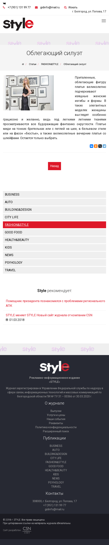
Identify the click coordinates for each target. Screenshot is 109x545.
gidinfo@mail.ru (50, 7)
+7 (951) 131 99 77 (19, 7)
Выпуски (56, 410)
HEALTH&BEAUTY (17, 240)
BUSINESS (12, 194)
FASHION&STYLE (17, 225)
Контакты (54, 493)
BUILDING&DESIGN (18, 209)
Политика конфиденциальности (56, 427)
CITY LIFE (11, 217)
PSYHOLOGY (13, 262)
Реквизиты (56, 423)
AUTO (9, 202)
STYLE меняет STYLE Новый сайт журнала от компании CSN (49, 315)
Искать (73, 7)
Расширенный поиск (56, 431)
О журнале (54, 403)
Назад (54, 166)
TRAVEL (10, 270)
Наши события (56, 419)
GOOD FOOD (13, 232)
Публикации (54, 438)
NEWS (9, 255)
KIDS (8, 247)
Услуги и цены (56, 415)
